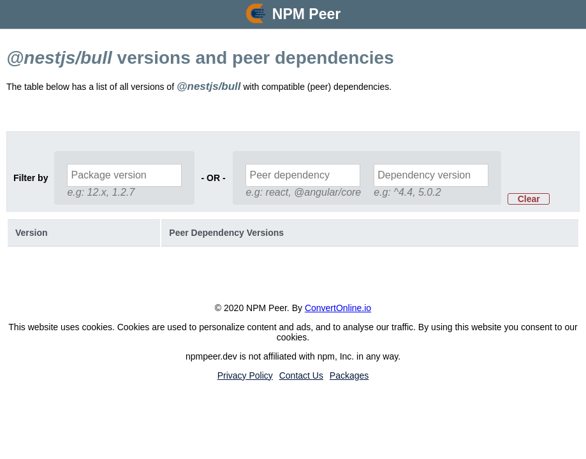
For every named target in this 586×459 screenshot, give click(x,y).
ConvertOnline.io (338, 308)
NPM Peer (306, 14)
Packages (349, 375)
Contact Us (301, 375)
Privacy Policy (245, 375)
